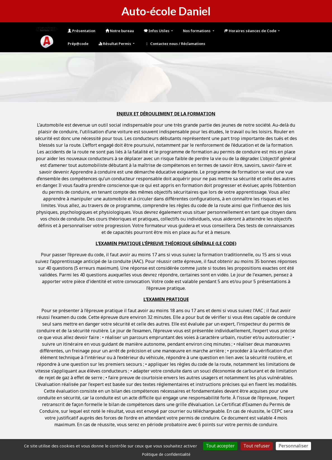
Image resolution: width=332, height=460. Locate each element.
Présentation (81, 30)
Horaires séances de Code (250, 30)
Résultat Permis (115, 43)
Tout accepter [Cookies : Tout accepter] (220, 446)
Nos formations (197, 30)
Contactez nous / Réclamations (175, 43)
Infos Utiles (157, 30)
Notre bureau (119, 30)
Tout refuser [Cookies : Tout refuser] (256, 446)
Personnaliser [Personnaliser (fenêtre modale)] (293, 446)
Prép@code (78, 43)
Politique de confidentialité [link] (166, 454)
